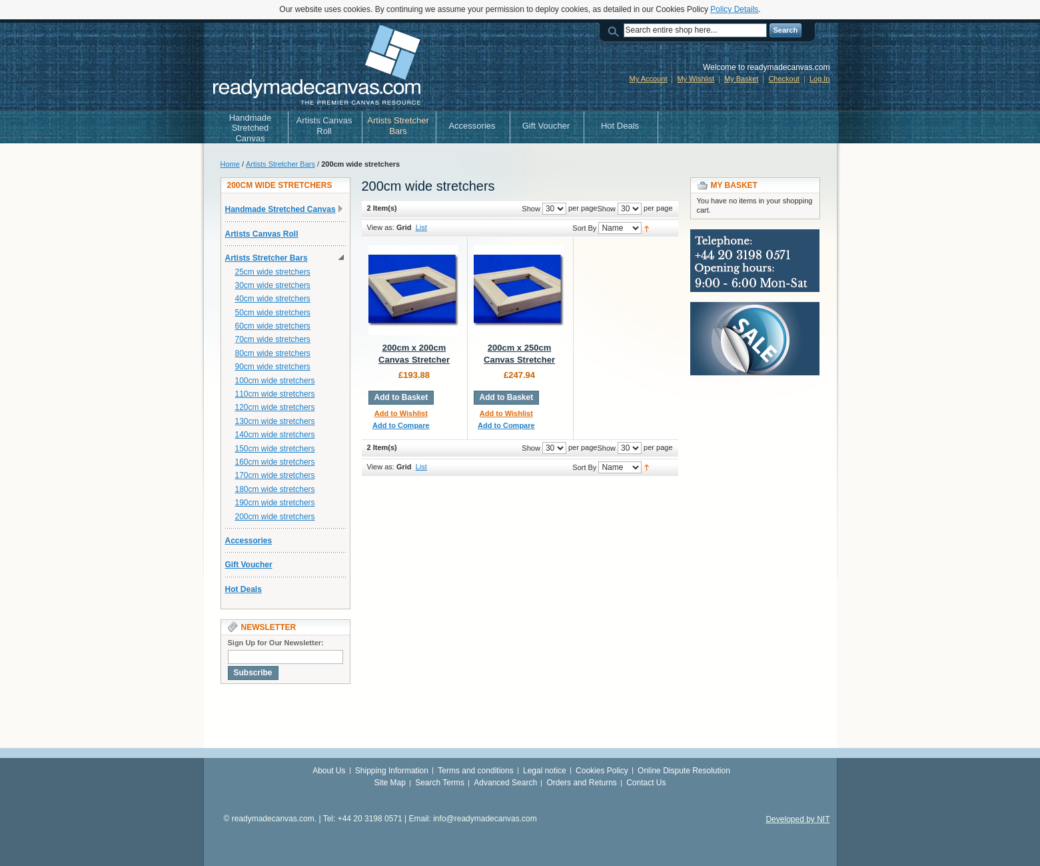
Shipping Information (391, 770)
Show (606, 209)
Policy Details (734, 9)
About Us (328, 770)
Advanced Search (505, 782)
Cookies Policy (602, 770)
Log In (819, 79)
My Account (649, 79)
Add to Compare (401, 425)
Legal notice (544, 770)
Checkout (783, 79)
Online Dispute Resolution (684, 770)
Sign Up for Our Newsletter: (276, 643)
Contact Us (646, 782)
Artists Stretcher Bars (280, 164)
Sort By (584, 228)
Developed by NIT (797, 819)
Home (230, 164)
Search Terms (439, 782)
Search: (616, 30)
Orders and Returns (581, 782)
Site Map (389, 782)
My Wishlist (695, 79)
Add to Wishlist (401, 413)
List (421, 227)
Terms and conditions (475, 770)
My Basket (741, 79)
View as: (380, 227)
